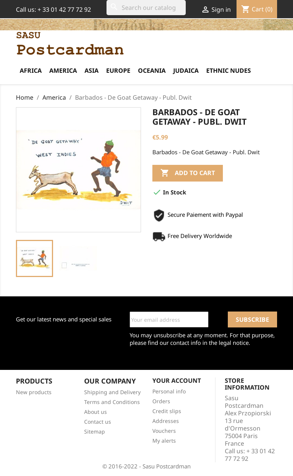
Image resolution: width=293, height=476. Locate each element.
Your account (176, 380)
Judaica (186, 70)
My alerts (164, 440)
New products (34, 392)
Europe (118, 70)
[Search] (146, 7)
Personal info (169, 391)
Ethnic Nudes (228, 70)
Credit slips (166, 411)
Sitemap (94, 431)
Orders (161, 401)
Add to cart (187, 173)
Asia (92, 70)
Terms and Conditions (112, 402)
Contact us (97, 421)
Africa (31, 70)
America (63, 70)
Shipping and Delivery (112, 392)
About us (95, 411)
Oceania (152, 70)
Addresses (165, 420)
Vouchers (164, 430)
